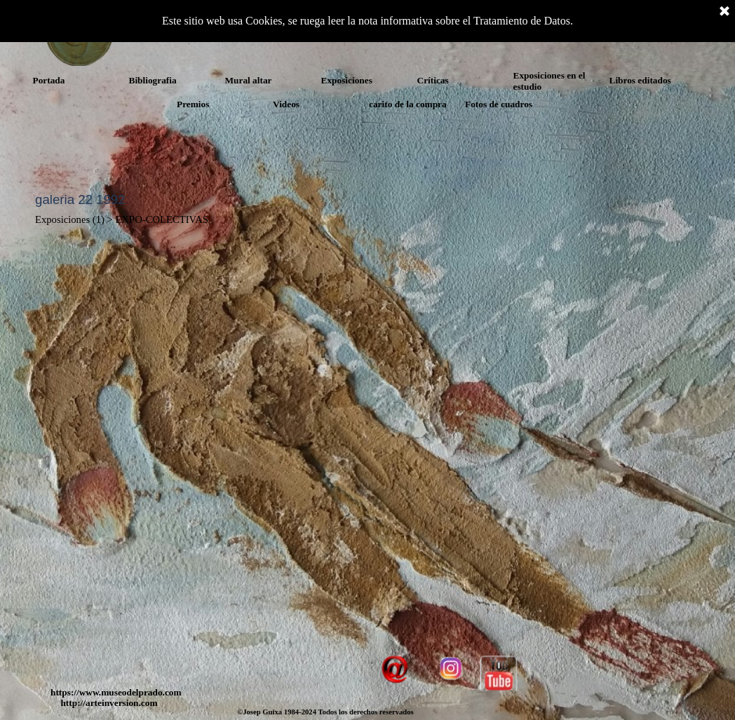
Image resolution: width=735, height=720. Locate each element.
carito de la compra (408, 104)
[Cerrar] (724, 12)
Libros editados (640, 80)
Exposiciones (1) (69, 219)
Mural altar (248, 80)
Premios (193, 104)
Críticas (433, 80)
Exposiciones (346, 80)
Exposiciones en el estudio (549, 81)
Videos (286, 104)
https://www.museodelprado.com (116, 692)
